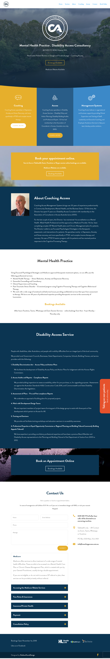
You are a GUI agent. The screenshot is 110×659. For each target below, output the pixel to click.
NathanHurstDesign (27, 655)
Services (67, 4)
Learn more (18, 126)
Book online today (107, 396)
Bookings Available (55, 62)
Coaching (81, 4)
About (74, 4)
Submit (63, 548)
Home (60, 4)
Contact (95, 4)
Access (88, 4)
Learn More (55, 135)
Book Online (103, 4)
